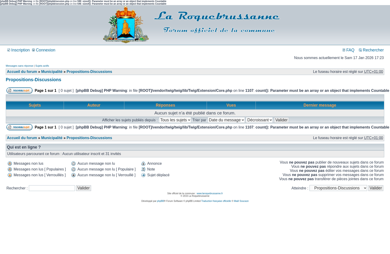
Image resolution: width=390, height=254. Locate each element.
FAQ (348, 50)
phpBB (160, 201)
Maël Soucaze (241, 201)
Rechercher (371, 50)
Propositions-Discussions (89, 72)
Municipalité (51, 72)
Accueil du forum (22, 72)
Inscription (18, 50)
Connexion (43, 50)
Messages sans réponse (19, 65)
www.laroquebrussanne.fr (210, 193)
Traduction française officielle (216, 201)
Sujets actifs (42, 65)
